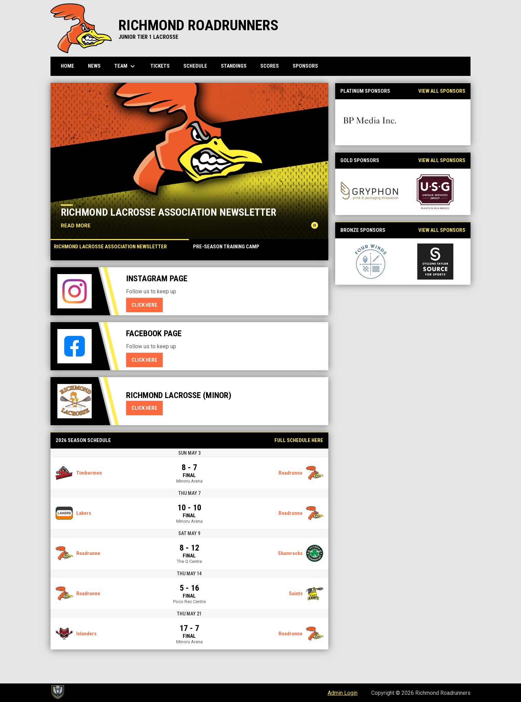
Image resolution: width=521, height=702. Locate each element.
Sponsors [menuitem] (305, 66)
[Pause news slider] (314, 225)
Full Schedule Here (298, 440)
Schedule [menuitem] (195, 66)
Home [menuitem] (67, 66)
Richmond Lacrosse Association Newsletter (168, 212)
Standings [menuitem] (234, 66)
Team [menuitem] (125, 66)
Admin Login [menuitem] (343, 693)
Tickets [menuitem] (160, 66)
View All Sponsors (441, 91)
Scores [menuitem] (269, 66)
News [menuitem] (94, 66)
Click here (147, 304)
